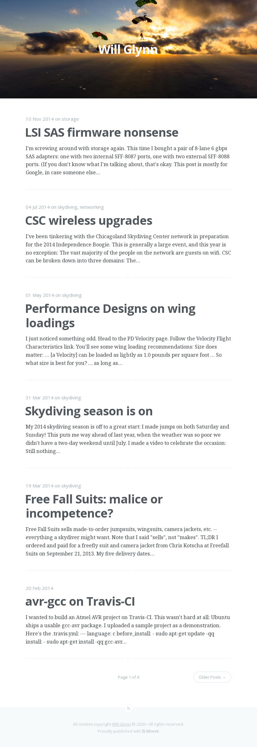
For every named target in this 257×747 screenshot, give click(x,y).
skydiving (67, 207)
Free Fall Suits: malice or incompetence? (93, 506)
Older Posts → (212, 677)
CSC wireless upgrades (88, 220)
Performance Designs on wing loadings (110, 315)
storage (70, 119)
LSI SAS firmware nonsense (101, 132)
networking (92, 207)
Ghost (152, 731)
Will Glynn (121, 724)
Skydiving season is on (89, 410)
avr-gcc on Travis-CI (80, 601)
